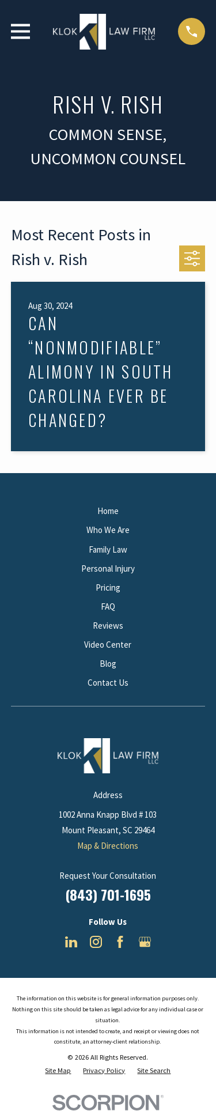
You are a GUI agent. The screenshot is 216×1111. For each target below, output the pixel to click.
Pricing (108, 587)
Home (108, 510)
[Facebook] (120, 942)
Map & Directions (107, 845)
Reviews (108, 625)
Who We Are (108, 529)
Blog (108, 663)
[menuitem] (58, 1071)
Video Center (107, 644)
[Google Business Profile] (145, 942)
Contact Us (108, 682)
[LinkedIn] (71, 942)
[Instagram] (96, 942)
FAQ (108, 606)
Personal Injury (108, 568)
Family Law (108, 549)
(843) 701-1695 (108, 894)
